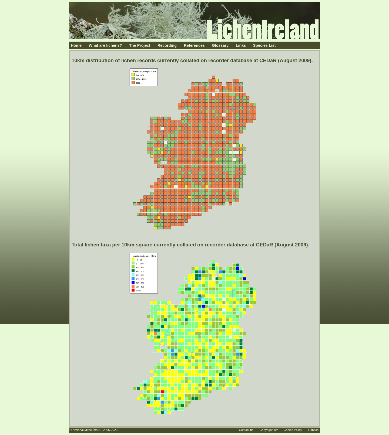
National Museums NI (86, 429)
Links (241, 45)
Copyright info (269, 429)
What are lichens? (105, 45)
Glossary (220, 45)
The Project (139, 45)
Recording (167, 45)
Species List (264, 45)
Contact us (246, 429)
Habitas (313, 429)
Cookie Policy (293, 429)
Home (76, 45)
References (194, 45)
